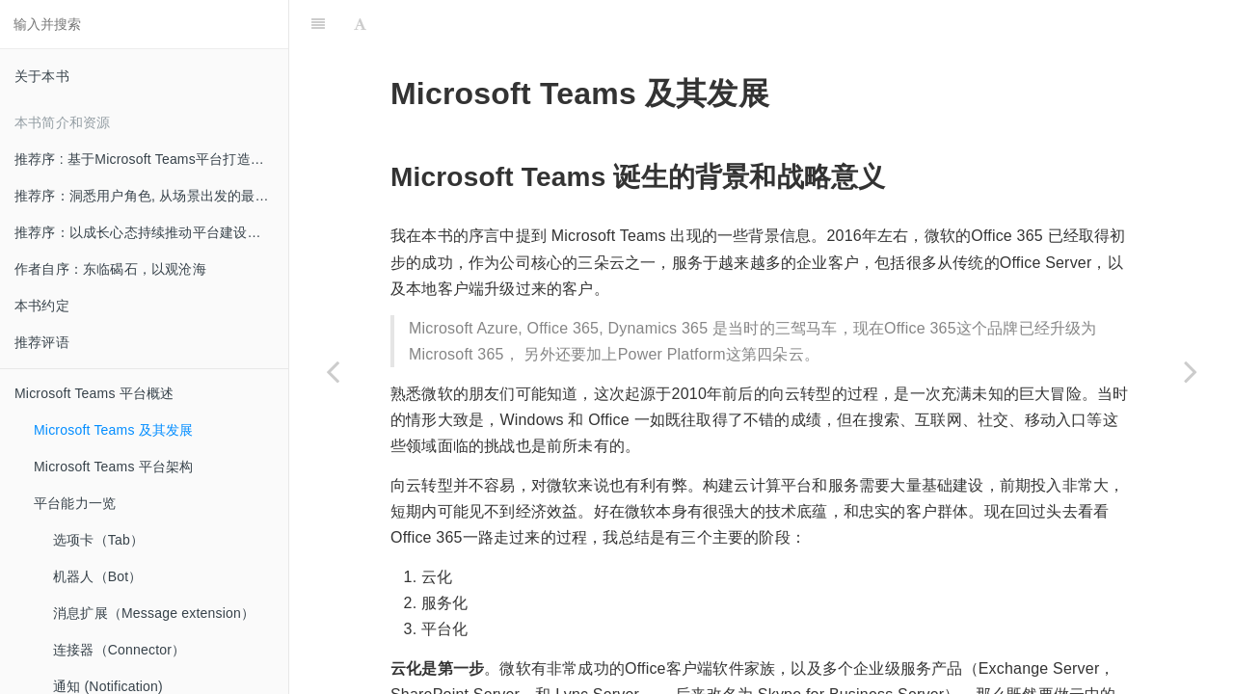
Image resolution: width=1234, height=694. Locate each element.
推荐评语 (41, 342)
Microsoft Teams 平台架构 (114, 466)
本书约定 (41, 305)
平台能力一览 (75, 503)
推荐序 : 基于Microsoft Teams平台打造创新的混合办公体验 (151, 159)
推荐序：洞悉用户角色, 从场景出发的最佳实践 (151, 195)
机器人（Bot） (98, 576)
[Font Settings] (360, 24)
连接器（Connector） (119, 649)
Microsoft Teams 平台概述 (94, 393)
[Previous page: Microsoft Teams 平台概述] (332, 371)
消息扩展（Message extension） (154, 613)
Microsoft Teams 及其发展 (114, 430)
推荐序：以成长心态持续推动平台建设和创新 (151, 232)
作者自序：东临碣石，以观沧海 (110, 269)
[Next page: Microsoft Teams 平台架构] (1190, 371)
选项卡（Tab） (98, 539)
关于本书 (41, 76)
